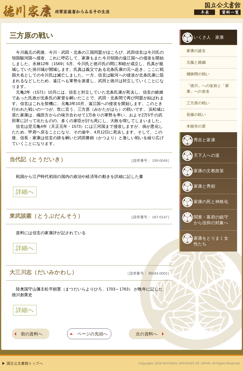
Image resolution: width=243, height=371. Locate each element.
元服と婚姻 (196, 62)
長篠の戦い (196, 115)
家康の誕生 (196, 51)
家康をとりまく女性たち (211, 241)
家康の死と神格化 (211, 201)
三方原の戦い (198, 103)
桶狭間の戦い (198, 74)
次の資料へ (147, 333)
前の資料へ (32, 333)
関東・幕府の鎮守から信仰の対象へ (211, 220)
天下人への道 (207, 155)
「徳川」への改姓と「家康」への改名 (208, 88)
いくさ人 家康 (209, 37)
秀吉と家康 (204, 140)
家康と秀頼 (204, 186)
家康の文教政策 (209, 170)
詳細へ (25, 192)
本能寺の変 (196, 126)
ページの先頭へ (92, 333)
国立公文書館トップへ (25, 363)
